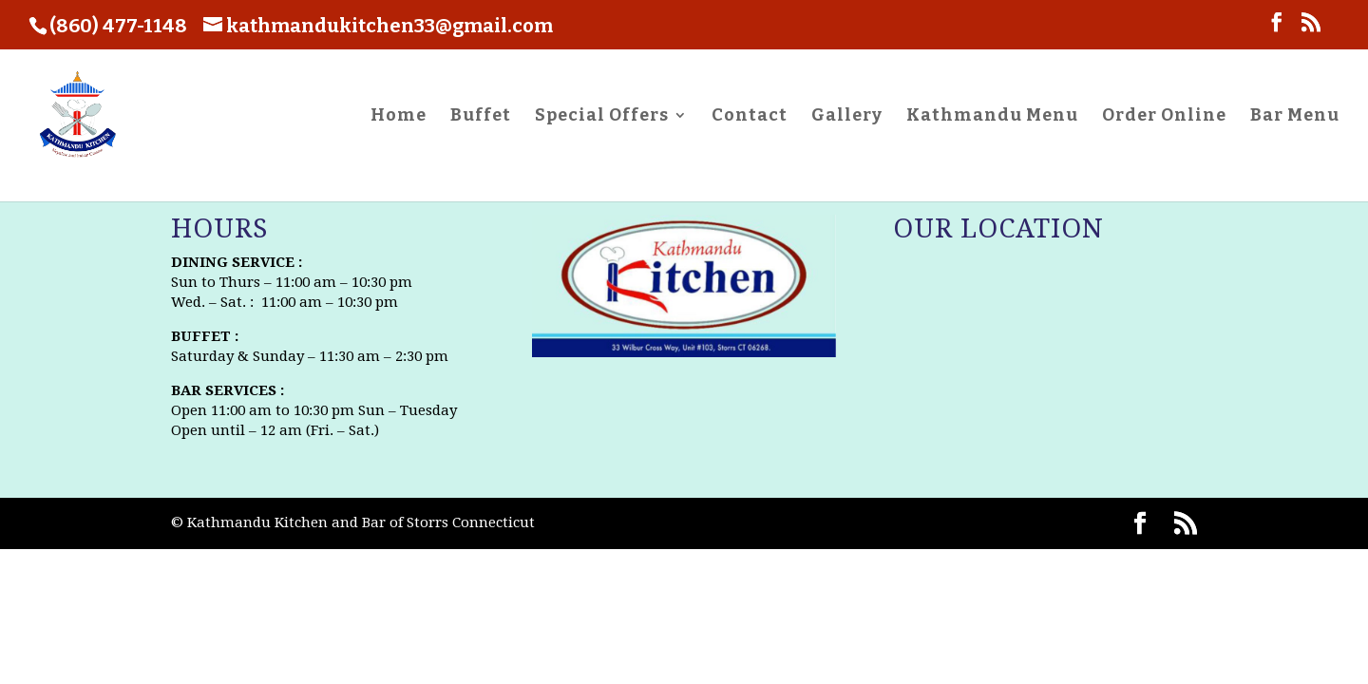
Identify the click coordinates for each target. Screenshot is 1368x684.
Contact (750, 116)
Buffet (480, 116)
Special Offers (602, 116)
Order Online (1164, 116)
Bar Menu (1295, 116)
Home (398, 116)
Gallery (847, 116)
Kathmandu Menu (992, 116)
